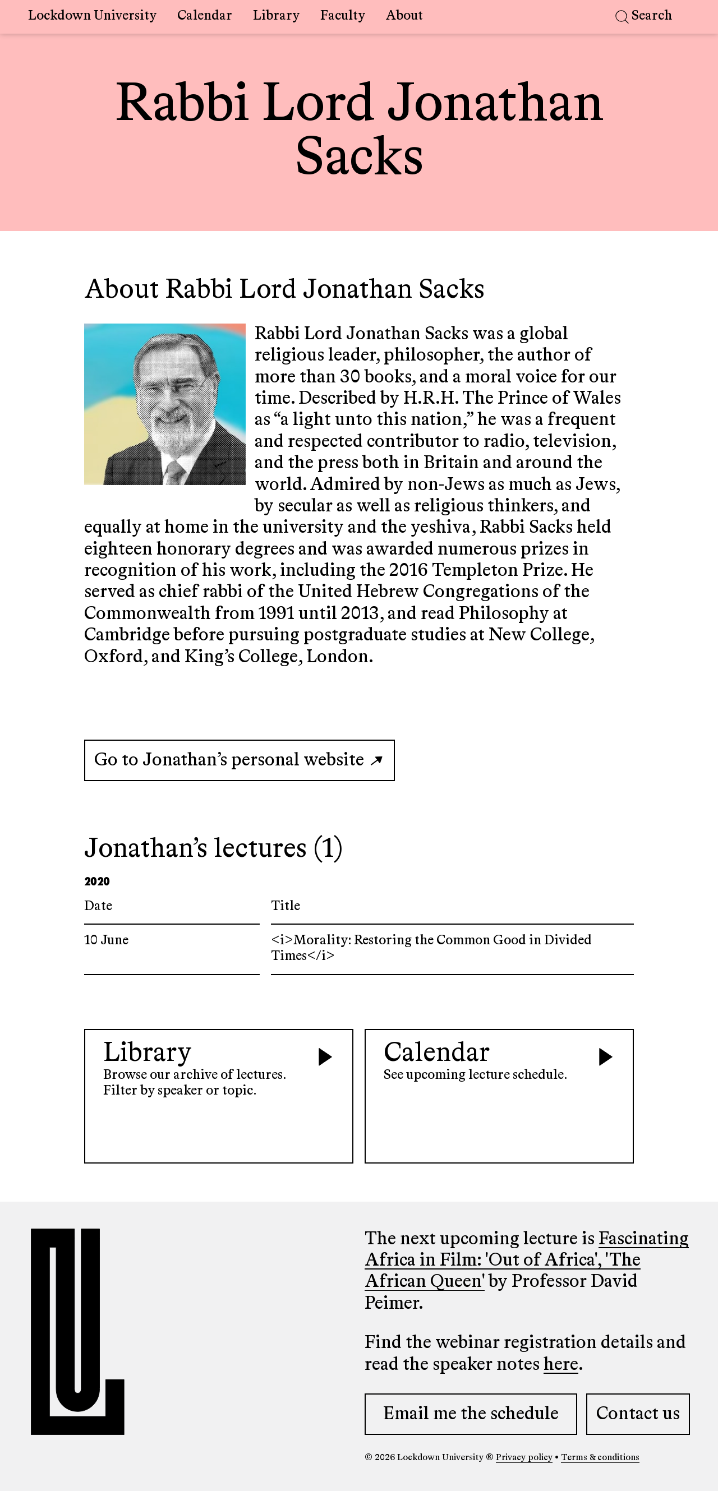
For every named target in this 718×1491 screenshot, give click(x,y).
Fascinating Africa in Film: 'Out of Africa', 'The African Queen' (527, 1260)
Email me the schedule (471, 1414)
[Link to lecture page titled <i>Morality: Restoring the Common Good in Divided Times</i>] (359, 950)
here (561, 1365)
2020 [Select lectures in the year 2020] (96, 881)
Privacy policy (524, 1457)
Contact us (638, 1414)
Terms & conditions (600, 1457)
